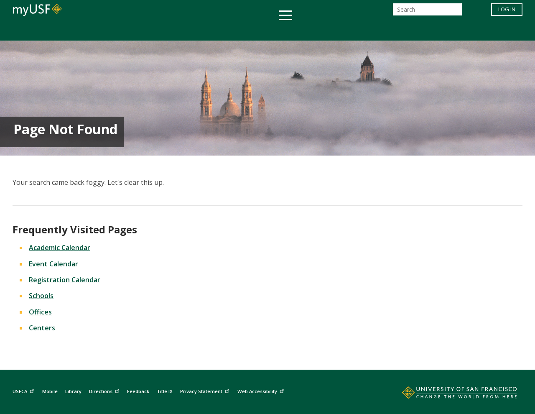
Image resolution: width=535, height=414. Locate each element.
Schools (41, 295)
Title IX (165, 391)
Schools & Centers (415, 31)
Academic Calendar (59, 247)
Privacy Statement (205, 390)
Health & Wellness (243, 31)
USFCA (24, 390)
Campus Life (309, 31)
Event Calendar (53, 263)
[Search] (427, 12)
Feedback (138, 391)
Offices (355, 31)
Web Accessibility (261, 390)
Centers (42, 327)
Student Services (167, 31)
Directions (105, 390)
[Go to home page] (450, 394)
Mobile (50, 391)
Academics (105, 31)
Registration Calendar (64, 279)
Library (73, 391)
